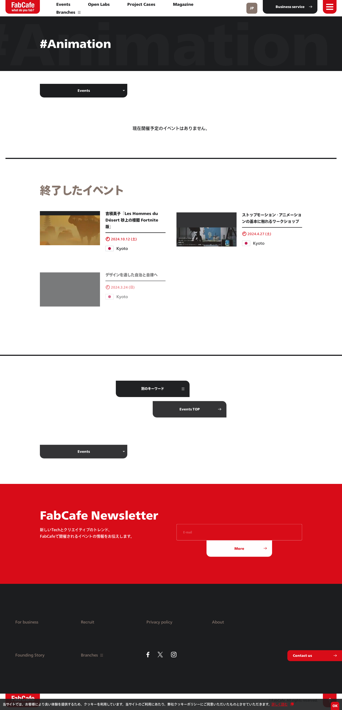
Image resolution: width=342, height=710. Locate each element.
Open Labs (99, 4)
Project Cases (141, 4)
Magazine (183, 4)
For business (26, 622)
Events (63, 4)
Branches (68, 12)
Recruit (87, 622)
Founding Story (30, 655)
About (218, 622)
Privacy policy (159, 622)
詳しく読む (280, 704)
